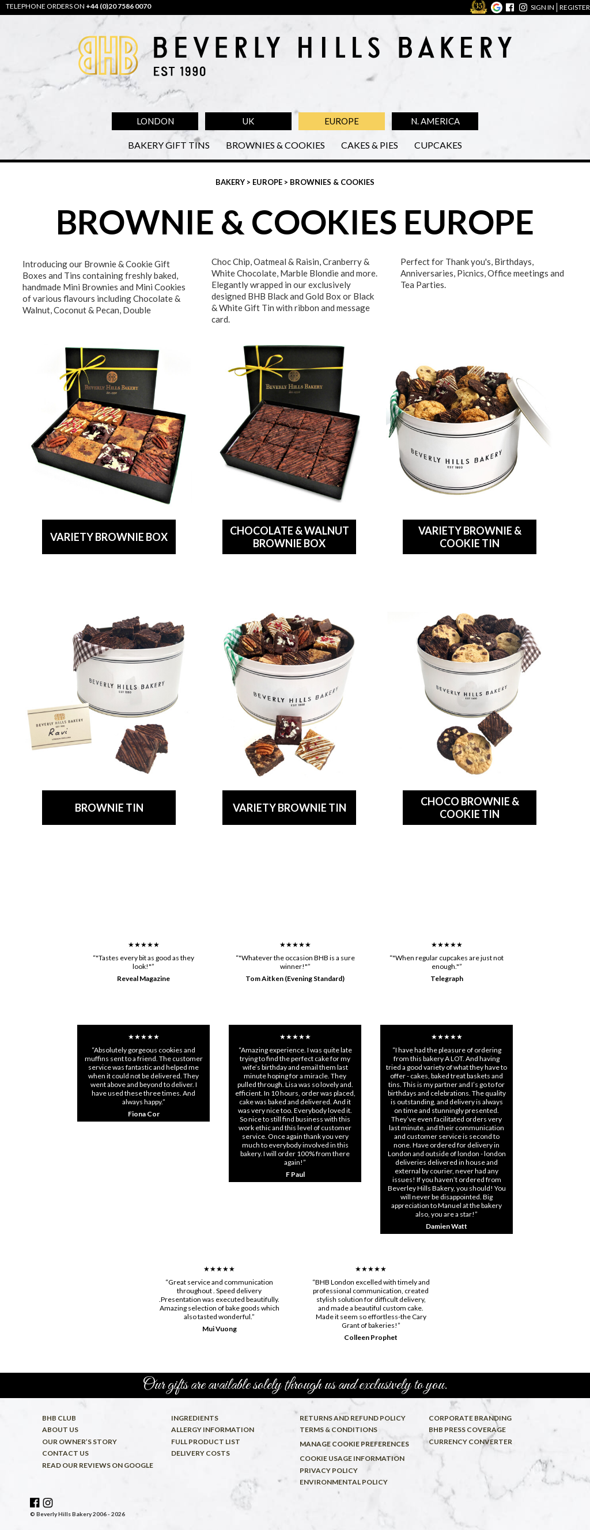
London (155, 121)
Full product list (205, 1441)
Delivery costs (200, 1453)
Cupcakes (438, 144)
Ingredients (194, 1418)
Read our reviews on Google (97, 1465)
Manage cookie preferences (354, 1444)
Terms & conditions (338, 1429)
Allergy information (212, 1429)
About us (60, 1429)
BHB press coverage (467, 1429)
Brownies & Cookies (275, 144)
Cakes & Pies (369, 144)
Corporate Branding (470, 1418)
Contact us (65, 1453)
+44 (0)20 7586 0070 (118, 6)
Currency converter (470, 1441)
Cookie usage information (352, 1458)
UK (248, 121)
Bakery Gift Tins (169, 144)
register (574, 7)
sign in (542, 7)
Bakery (231, 182)
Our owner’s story (79, 1441)
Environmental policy (344, 1482)
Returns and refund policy (353, 1418)
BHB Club (59, 1418)
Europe (341, 121)
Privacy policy (329, 1470)
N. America (435, 121)
